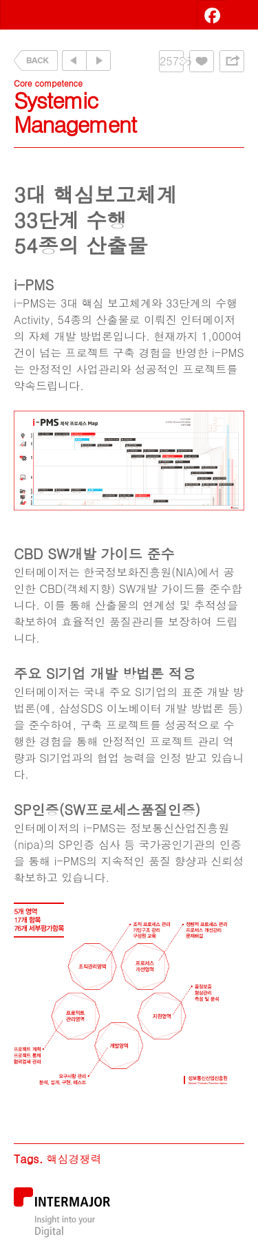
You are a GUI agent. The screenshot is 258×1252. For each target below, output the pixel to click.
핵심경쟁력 (73, 1159)
